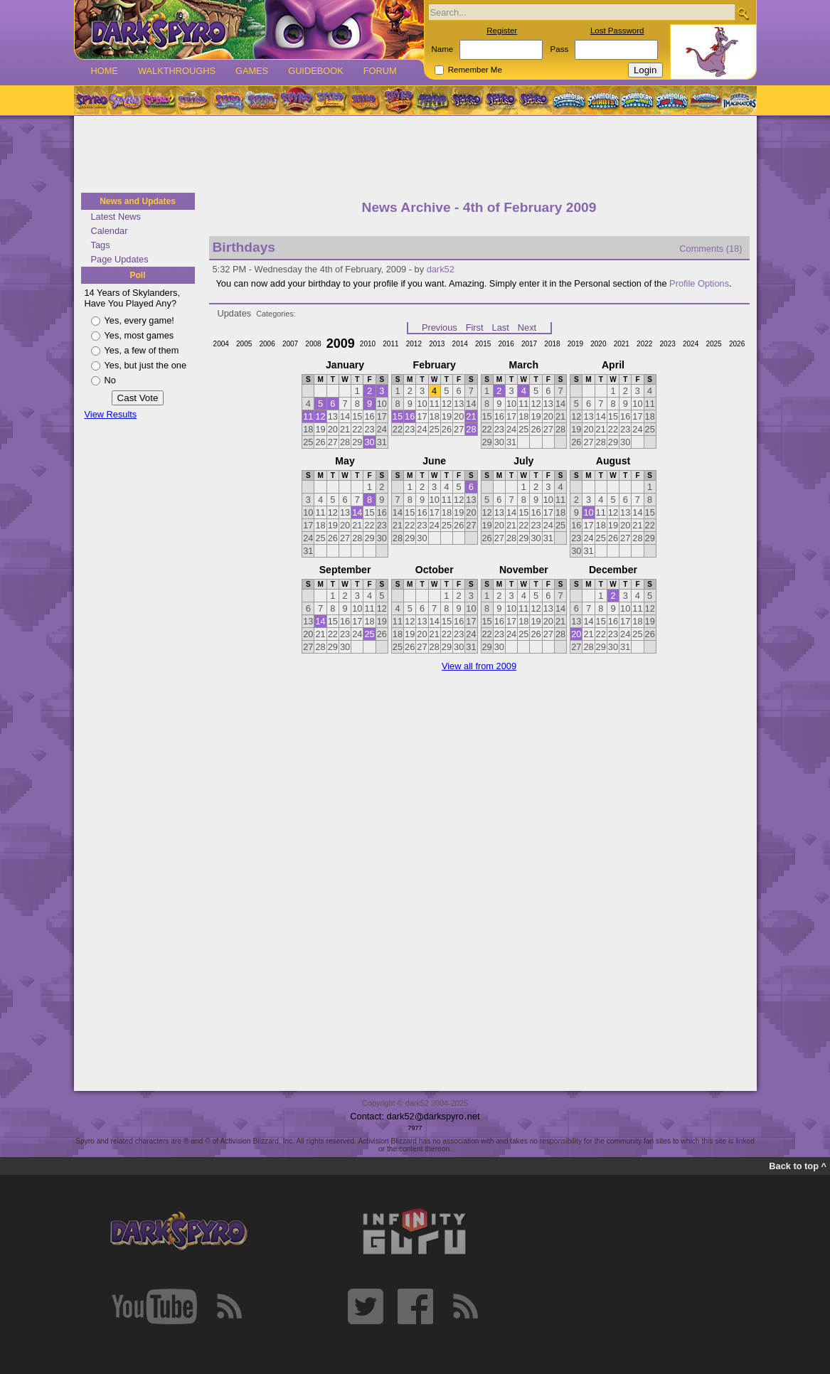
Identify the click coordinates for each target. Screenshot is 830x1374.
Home (104, 70)
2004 (221, 344)
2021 (621, 344)
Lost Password (617, 30)
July (523, 461)
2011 (390, 344)
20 (576, 634)
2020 (598, 344)
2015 (483, 344)
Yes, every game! (139, 320)
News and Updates (138, 201)
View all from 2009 (479, 666)
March (523, 365)
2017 (529, 344)
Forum (380, 70)
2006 (267, 344)
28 (471, 429)
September (345, 569)
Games (251, 70)
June (434, 461)
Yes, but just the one (146, 365)
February (434, 365)
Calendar (109, 230)
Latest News (116, 216)
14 (357, 512)
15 (398, 416)
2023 (668, 344)
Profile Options (699, 283)
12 (320, 416)
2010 (368, 344)
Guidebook (316, 70)
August (613, 461)
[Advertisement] (415, 155)
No (110, 380)
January (345, 365)
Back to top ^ (797, 1166)
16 (410, 416)
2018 (552, 344)
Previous (439, 327)
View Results (111, 414)
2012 (414, 344)
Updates (235, 313)
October (434, 569)
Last (500, 327)
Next (527, 327)
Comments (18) (710, 248)
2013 (437, 344)
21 (471, 416)
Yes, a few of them (142, 350)
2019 (575, 344)
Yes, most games (139, 335)
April (613, 365)
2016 (506, 344)
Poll (137, 275)
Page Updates (120, 259)
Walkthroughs (177, 70)
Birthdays (244, 247)
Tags (100, 245)
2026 (737, 344)
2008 (313, 344)
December (613, 569)
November (523, 569)
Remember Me (475, 69)
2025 (713, 344)
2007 (290, 344)
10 (588, 512)
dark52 (440, 269)
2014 (460, 344)
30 (369, 442)
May (344, 461)
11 (308, 416)
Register (501, 30)
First (475, 327)
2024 (690, 344)
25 (369, 634)
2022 (644, 344)
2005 (244, 344)
